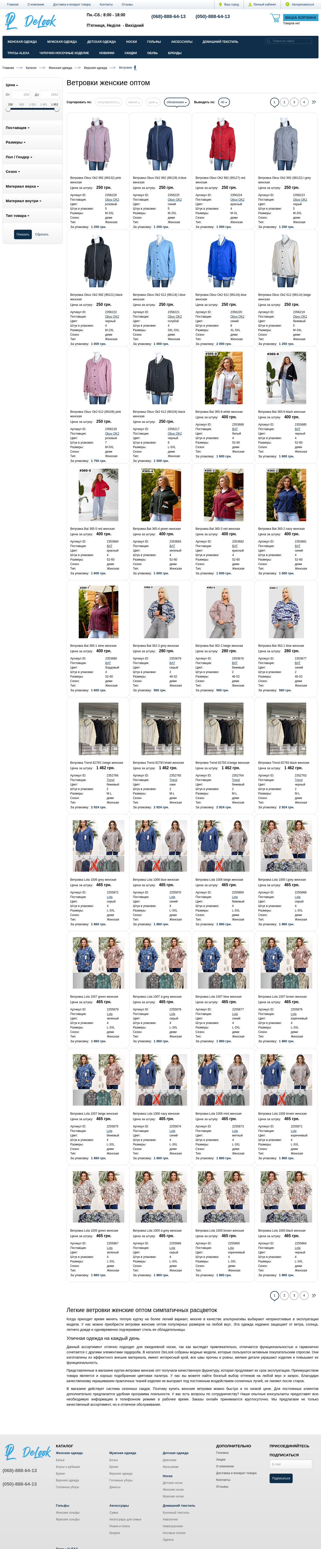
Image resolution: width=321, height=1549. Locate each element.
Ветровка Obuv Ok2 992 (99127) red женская (220, 180)
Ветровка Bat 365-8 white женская (219, 412)
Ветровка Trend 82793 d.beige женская (223, 762)
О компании (36, 4)
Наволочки (170, 1519)
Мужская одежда (62, 42)
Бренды (175, 53)
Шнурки (114, 1533)
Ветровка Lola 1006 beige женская (219, 879)
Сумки (113, 1512)
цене (153, 102)
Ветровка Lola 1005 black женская (281, 1230)
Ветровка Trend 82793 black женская (283, 762)
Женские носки (173, 1489)
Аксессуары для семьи (125, 1519)
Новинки (106, 53)
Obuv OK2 (112, 199)
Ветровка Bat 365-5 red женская (92, 529)
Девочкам (169, 1460)
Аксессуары (181, 42)
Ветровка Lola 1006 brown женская (282, 1113)
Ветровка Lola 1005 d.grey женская (157, 1230)
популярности (109, 102)
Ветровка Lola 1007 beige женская (94, 1113)
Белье (60, 1460)
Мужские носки (173, 1496)
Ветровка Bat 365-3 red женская (218, 529)
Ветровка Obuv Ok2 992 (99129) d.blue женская (159, 180)
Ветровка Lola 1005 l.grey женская (282, 879)
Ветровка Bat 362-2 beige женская (219, 646)
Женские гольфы (67, 1512)
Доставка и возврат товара (72, 4)
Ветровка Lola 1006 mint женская (219, 1113)
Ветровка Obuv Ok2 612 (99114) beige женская (284, 297)
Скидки (131, 53)
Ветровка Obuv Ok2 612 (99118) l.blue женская (159, 297)
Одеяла (168, 1539)
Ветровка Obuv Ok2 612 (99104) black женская (159, 414)
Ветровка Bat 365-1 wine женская (93, 646)
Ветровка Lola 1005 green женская (94, 1230)
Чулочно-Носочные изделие (64, 53)
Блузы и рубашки (68, 1467)
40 (224, 102)
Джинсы (114, 1487)
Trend (110, 780)
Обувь (152, 53)
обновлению (177, 102)
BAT (235, 429)
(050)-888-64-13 (213, 16)
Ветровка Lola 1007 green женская (94, 996)
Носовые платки (174, 1533)
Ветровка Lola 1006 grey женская (93, 879)
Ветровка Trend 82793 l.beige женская (96, 762)
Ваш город (229, 5)
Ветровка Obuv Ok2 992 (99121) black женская (96, 297)
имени (134, 102)
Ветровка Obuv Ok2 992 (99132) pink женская (95, 180)
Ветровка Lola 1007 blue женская (219, 996)
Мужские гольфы (68, 1519)
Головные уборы (67, 1487)
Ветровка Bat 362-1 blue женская (281, 646)
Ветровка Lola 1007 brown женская (282, 996)
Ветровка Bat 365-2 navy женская (281, 529)
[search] (268, 41)
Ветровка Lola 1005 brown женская (220, 1230)
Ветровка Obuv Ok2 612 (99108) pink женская (95, 414)
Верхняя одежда (67, 1480)
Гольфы (154, 42)
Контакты (106, 4)
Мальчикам (171, 1467)
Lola (110, 897)
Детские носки (173, 1483)
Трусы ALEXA (18, 53)
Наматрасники (173, 1526)
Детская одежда (101, 42)
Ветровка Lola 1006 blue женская (156, 879)
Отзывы (127, 4)
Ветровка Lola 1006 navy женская (156, 1113)
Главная (13, 4)
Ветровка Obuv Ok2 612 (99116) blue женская (221, 297)
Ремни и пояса (119, 1526)
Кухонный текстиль (176, 1512)
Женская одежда (22, 42)
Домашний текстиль (220, 42)
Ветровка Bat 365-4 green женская (157, 529)
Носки (131, 42)
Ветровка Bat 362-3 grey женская (156, 646)
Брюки (60, 1473)
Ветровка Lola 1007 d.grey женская (157, 996)
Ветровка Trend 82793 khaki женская (158, 762)
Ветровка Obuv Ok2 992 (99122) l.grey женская (284, 180)
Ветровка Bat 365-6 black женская (281, 412)
